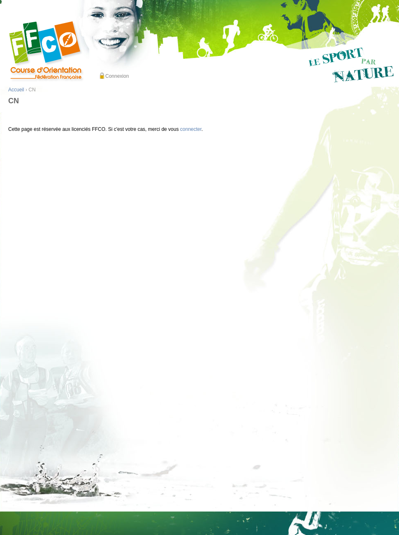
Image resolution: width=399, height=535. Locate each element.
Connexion (117, 76)
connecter (191, 129)
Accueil (16, 90)
